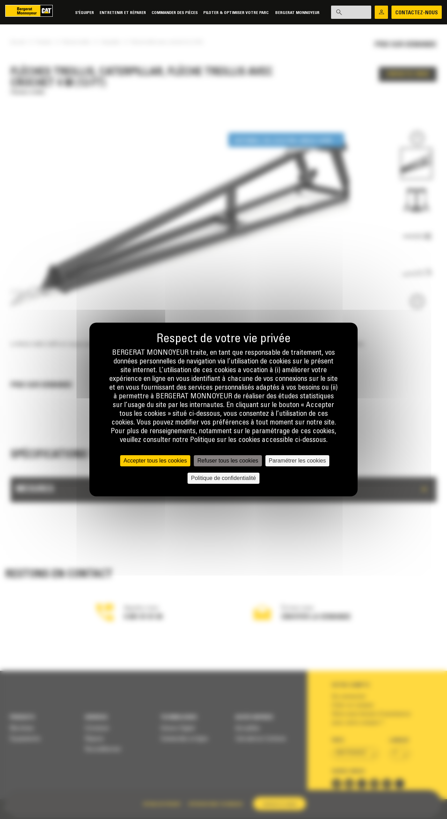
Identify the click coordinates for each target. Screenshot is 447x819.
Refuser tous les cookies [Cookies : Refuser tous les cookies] (227, 461)
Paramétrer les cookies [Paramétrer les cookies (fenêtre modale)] (297, 461)
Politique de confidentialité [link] (223, 478)
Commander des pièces (169, 13)
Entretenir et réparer (117, 13)
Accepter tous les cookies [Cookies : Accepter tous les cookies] (155, 461)
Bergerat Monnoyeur (292, 13)
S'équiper (78, 13)
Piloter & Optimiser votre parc (231, 13)
